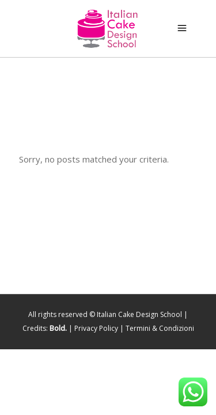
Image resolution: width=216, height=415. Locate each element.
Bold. (58, 328)
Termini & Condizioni (160, 328)
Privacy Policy (96, 328)
